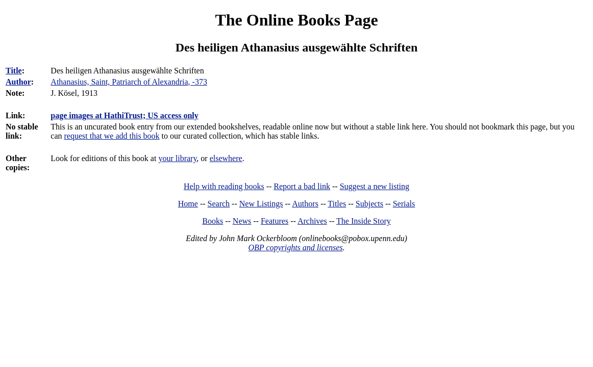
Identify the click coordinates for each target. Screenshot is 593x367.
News (242, 221)
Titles (337, 203)
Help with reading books (224, 186)
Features (274, 221)
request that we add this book (112, 136)
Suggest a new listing (374, 186)
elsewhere (226, 158)
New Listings (261, 203)
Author (18, 81)
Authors (305, 203)
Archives (312, 221)
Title (14, 70)
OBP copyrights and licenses (295, 247)
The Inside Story (363, 221)
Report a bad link (302, 186)
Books (212, 221)
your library (177, 158)
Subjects (369, 203)
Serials (404, 203)
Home (188, 203)
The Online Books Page (296, 20)
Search (219, 203)
